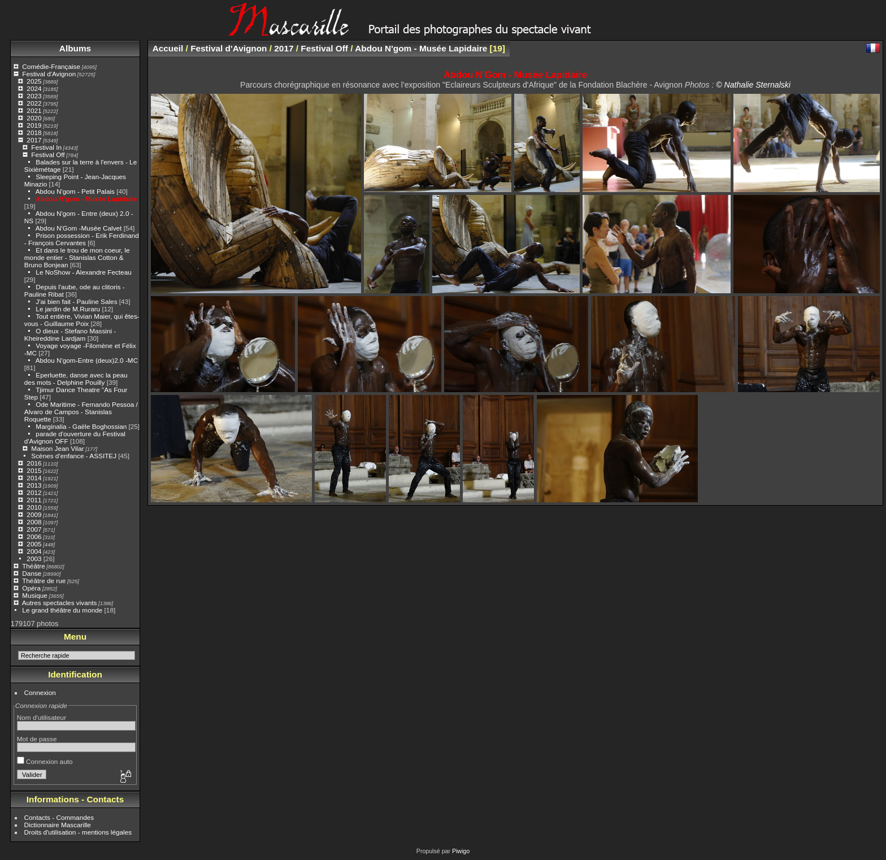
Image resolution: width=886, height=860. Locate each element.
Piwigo (461, 851)
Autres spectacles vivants (59, 602)
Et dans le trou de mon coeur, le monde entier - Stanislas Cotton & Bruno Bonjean (77, 257)
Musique (34, 595)
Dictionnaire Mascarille (57, 824)
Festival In (46, 147)
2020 (34, 117)
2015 (34, 470)
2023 (34, 95)
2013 (34, 485)
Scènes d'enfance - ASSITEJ (73, 455)
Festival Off (47, 154)
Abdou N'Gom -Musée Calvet (79, 228)
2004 (34, 551)
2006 (34, 536)
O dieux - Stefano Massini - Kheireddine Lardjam (70, 334)
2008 (34, 521)
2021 (34, 110)
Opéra (31, 588)
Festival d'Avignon (49, 73)
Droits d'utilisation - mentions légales (78, 832)
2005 (34, 544)
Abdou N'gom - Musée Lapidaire (86, 198)
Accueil (168, 48)
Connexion (40, 692)
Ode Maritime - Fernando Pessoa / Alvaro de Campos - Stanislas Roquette (81, 412)
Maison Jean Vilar (57, 448)
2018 (34, 132)
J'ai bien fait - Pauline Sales (76, 301)
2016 (34, 463)
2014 (34, 477)
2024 (34, 88)
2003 (34, 558)
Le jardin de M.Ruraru (68, 308)
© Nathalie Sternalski (753, 84)
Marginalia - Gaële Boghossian (81, 426)
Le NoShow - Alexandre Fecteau (83, 272)
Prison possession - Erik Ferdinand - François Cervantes (81, 239)
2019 (34, 125)
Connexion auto (45, 761)
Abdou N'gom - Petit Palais (75, 191)
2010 (34, 507)
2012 (34, 492)
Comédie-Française (51, 66)
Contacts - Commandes (59, 817)
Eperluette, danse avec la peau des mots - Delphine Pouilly (76, 378)
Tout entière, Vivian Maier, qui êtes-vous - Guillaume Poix (82, 319)
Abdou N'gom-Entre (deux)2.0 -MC (87, 360)
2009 (34, 514)
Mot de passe (37, 738)
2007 (34, 529)
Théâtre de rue (44, 580)
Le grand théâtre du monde (62, 610)
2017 (34, 140)
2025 (34, 81)
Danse (31, 573)
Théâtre (33, 566)
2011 (34, 499)
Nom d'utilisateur (41, 717)
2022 (34, 103)
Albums (75, 48)
